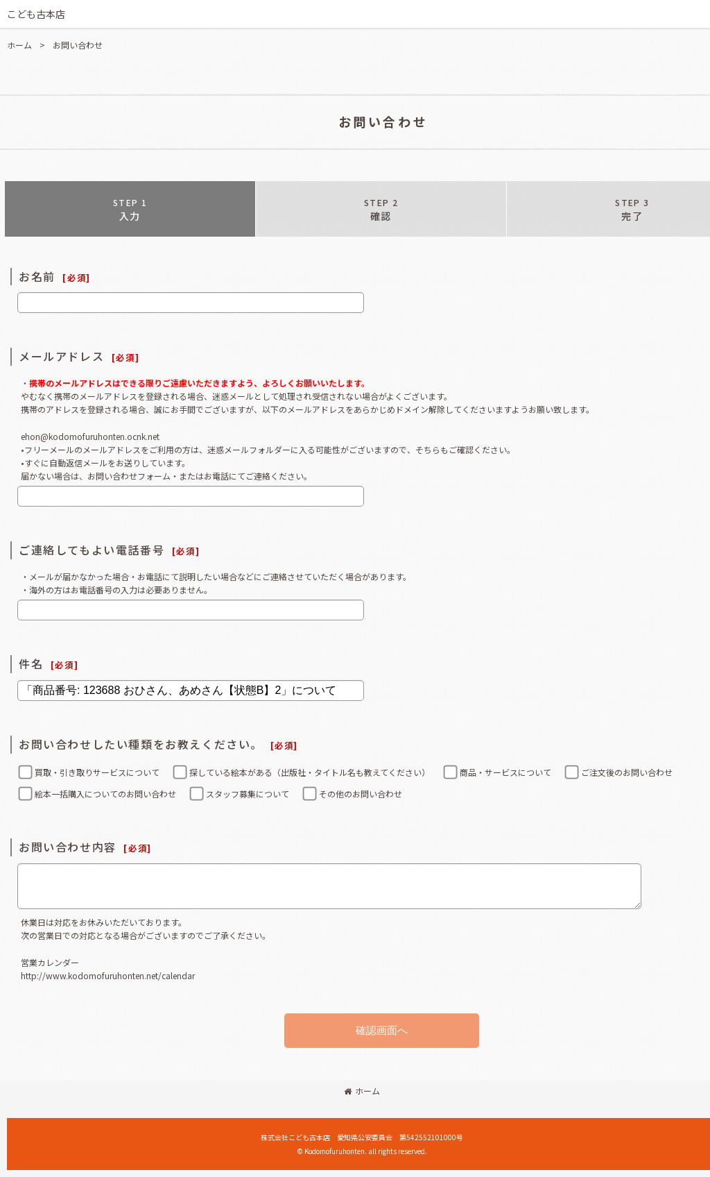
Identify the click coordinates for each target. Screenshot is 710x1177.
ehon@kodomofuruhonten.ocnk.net (90, 436)
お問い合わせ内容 (67, 846)
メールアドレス (61, 356)
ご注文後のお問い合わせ (627, 772)
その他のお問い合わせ (360, 793)
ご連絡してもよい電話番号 (91, 549)
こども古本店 (36, 14)
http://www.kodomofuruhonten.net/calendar (108, 975)
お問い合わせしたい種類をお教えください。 (141, 744)
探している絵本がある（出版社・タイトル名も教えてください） (309, 772)
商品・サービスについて (505, 772)
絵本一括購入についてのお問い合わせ (105, 793)
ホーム (362, 1090)
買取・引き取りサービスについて (97, 772)
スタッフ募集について (247, 793)
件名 (31, 663)
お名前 (37, 276)
